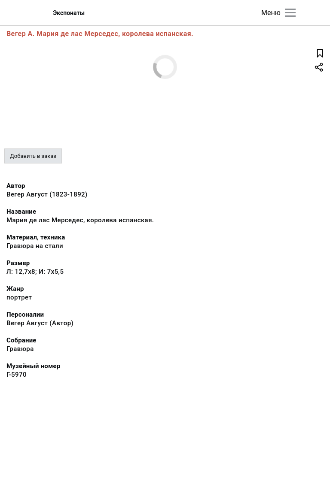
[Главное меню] (290, 12)
